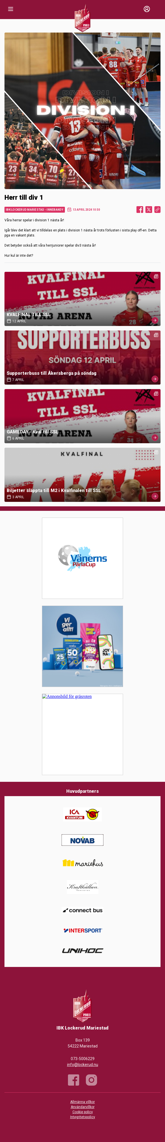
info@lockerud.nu (82, 1064)
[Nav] (11, 9)
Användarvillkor (83, 1107)
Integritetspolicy (82, 1117)
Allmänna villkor (82, 1102)
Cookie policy (82, 1112)
